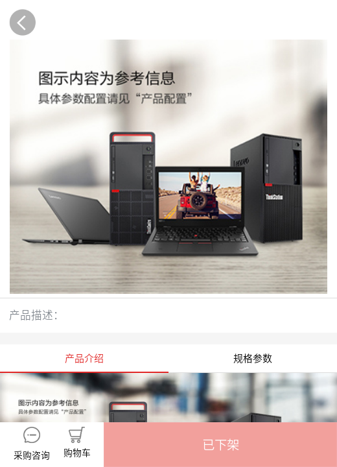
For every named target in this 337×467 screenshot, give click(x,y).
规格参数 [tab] (252, 358)
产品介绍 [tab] (84, 358)
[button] (220, 444)
